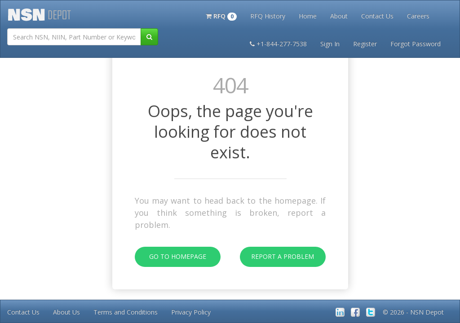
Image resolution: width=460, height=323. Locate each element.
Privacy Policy (191, 312)
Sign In (330, 43)
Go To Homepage (170, 257)
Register (365, 43)
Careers (418, 16)
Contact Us (377, 16)
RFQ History (267, 16)
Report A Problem (277, 257)
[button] (221, 15)
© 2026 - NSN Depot (413, 312)
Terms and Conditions (125, 312)
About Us (66, 312)
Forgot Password (415, 43)
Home (308, 16)
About (339, 16)
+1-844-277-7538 (278, 43)
